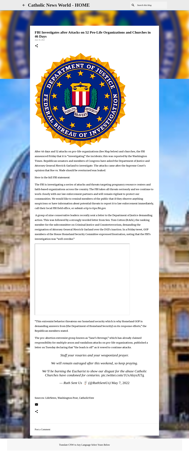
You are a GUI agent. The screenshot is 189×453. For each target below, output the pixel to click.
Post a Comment (42, 429)
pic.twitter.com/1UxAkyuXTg (122, 375)
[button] (36, 46)
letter (101, 215)
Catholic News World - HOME (59, 5)
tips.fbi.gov (98, 208)
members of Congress (87, 160)
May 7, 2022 (120, 383)
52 (57, 151)
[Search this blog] (151, 5)
